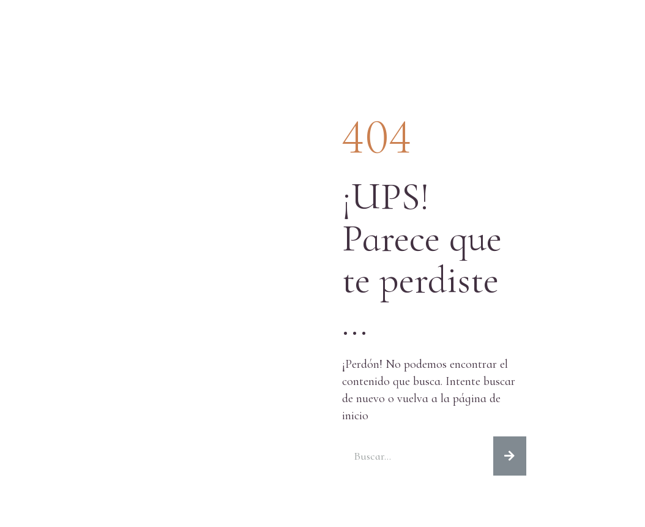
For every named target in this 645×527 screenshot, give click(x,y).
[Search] (509, 456)
